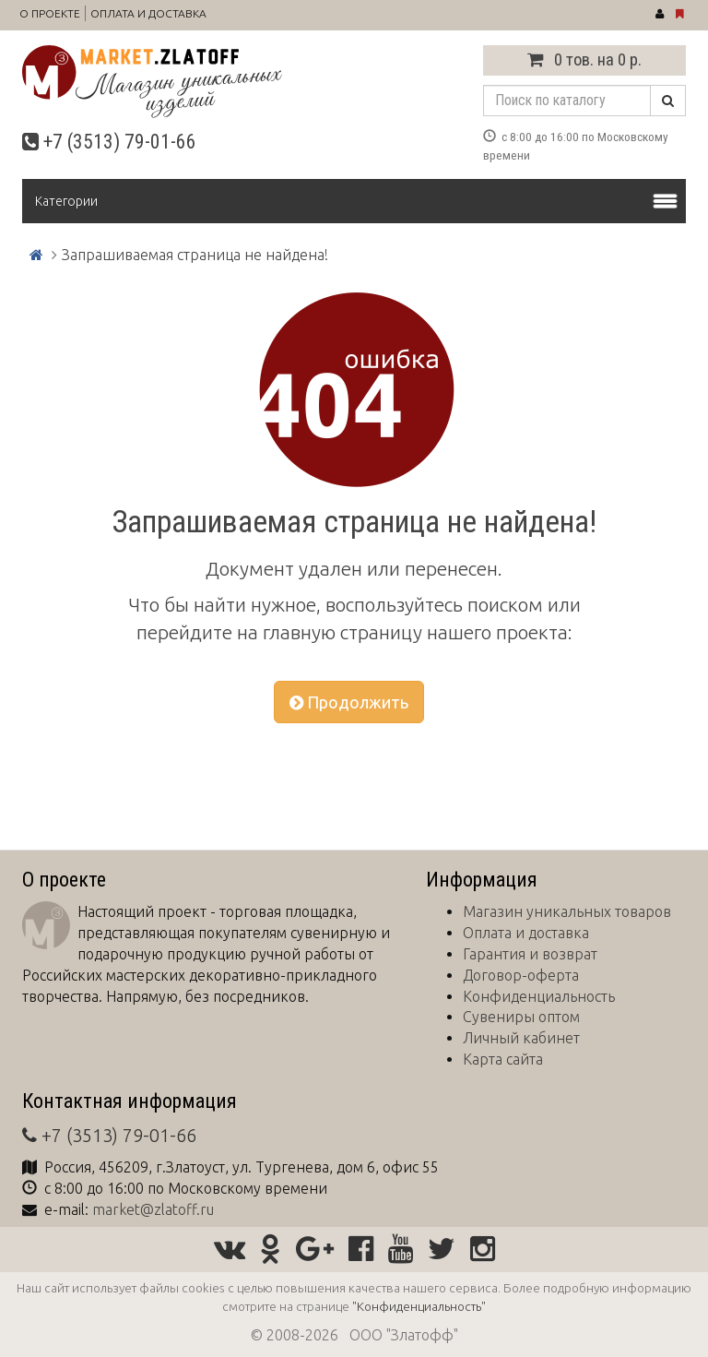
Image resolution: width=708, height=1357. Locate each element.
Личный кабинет (521, 1038)
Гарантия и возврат (530, 954)
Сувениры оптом (521, 1016)
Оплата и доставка (148, 13)
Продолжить (348, 702)
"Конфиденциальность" (419, 1306)
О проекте (49, 13)
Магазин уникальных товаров (567, 911)
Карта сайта (503, 1059)
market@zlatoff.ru (153, 1209)
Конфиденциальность (539, 996)
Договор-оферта (521, 975)
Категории (66, 201)
